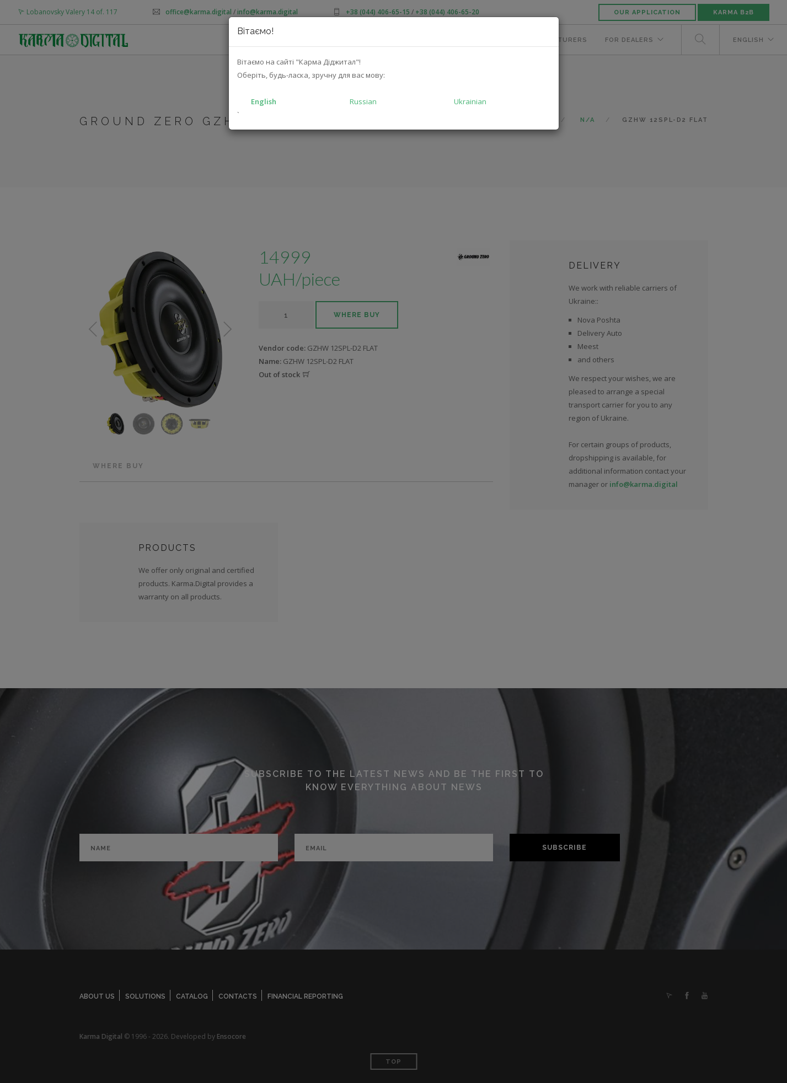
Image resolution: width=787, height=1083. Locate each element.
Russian (363, 101)
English (263, 101)
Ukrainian (470, 101)
